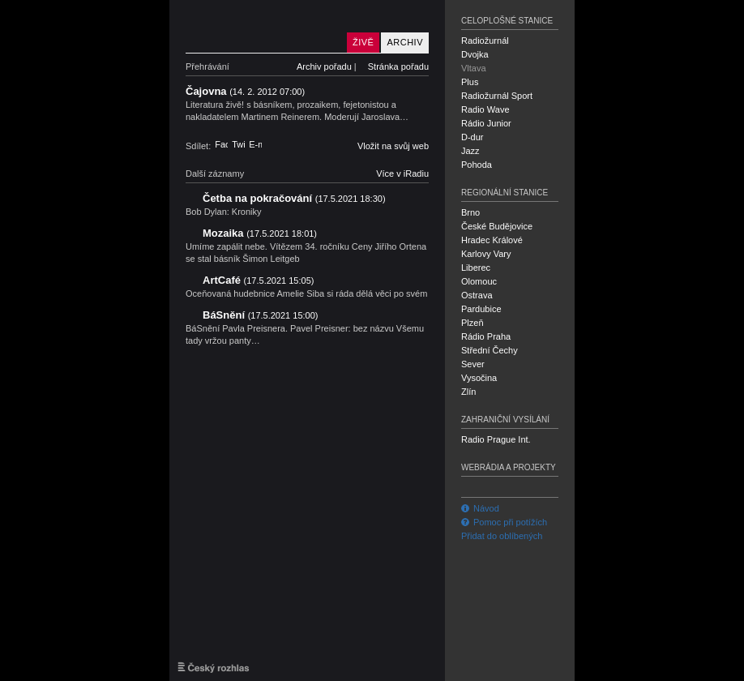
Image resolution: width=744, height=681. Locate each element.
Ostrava (477, 295)
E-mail (255, 144)
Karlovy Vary (486, 254)
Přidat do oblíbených (501, 536)
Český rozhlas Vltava (263, 26)
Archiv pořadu (324, 66)
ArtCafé (258, 280)
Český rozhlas (213, 667)
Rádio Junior (486, 123)
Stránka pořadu (398, 66)
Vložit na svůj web (393, 146)
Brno (470, 212)
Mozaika (260, 233)
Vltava (473, 68)
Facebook (221, 144)
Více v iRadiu (402, 173)
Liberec (475, 267)
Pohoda (476, 164)
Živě (363, 42)
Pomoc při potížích (504, 522)
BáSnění (260, 315)
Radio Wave (485, 109)
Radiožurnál (485, 40)
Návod (480, 508)
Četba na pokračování (294, 198)
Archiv (405, 42)
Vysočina (479, 378)
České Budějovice (496, 226)
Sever (473, 364)
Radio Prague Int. (496, 439)
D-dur (472, 137)
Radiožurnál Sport (496, 96)
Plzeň (472, 323)
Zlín (468, 391)
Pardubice (481, 309)
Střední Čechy (489, 350)
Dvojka (475, 54)
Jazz (470, 151)
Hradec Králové (492, 240)
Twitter (238, 144)
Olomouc (479, 281)
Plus (469, 82)
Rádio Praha (486, 336)
